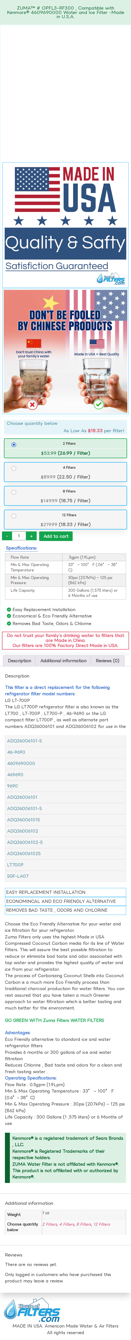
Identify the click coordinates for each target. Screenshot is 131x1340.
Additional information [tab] (63, 661)
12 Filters (69, 515)
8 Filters (69, 491)
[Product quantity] (19, 535)
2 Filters (69, 443)
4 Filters (69, 467)
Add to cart (56, 536)
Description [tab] (19, 661)
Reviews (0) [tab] (107, 661)
